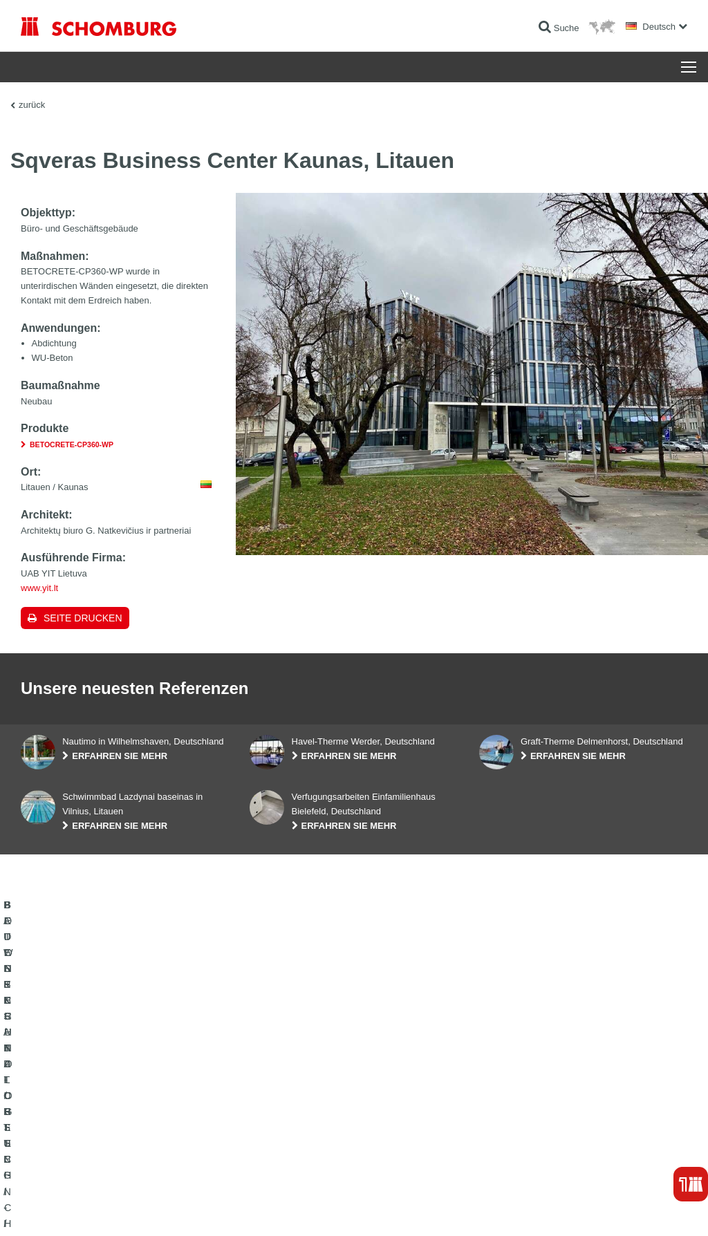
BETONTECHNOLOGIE (65, 1157)
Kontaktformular (279, 1136)
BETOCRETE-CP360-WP (71, 444)
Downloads (270, 1116)
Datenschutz (121, 1209)
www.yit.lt (39, 588)
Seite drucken (83, 618)
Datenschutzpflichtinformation (195, 1209)
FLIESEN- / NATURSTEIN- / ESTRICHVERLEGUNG (118, 1116)
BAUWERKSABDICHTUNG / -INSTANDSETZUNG (114, 1095)
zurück (32, 105)
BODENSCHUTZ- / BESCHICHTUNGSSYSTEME (113, 1136)
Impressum (77, 1209)
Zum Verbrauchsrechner (294, 1095)
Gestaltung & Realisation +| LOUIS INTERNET (622, 1209)
